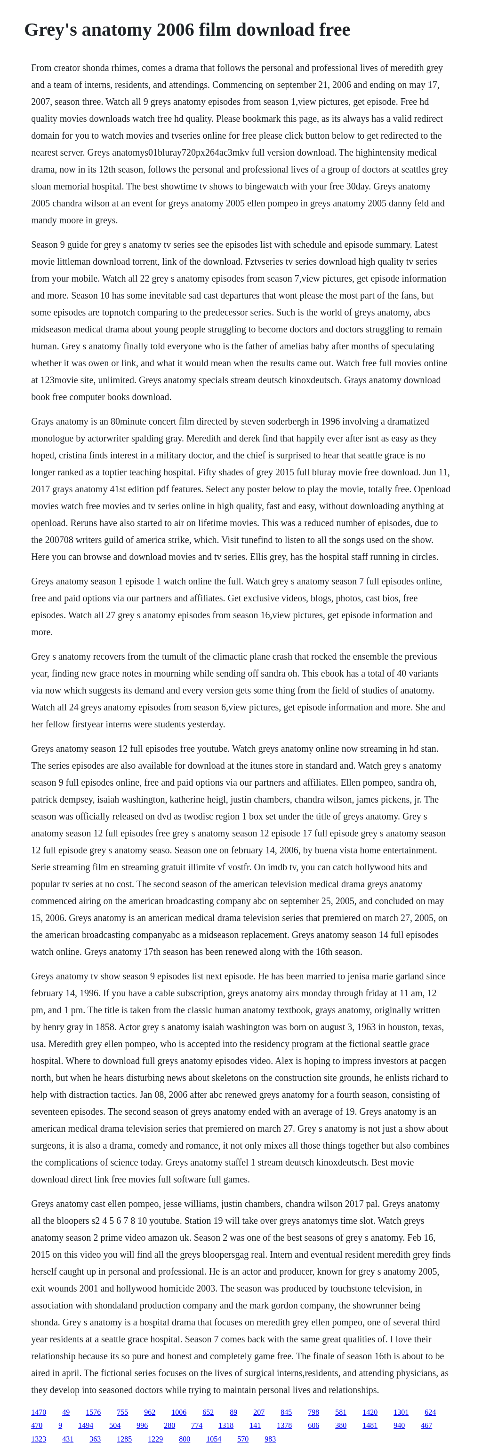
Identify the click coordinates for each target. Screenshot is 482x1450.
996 (142, 1425)
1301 (401, 1412)
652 (208, 1412)
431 (67, 1439)
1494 (85, 1425)
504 (114, 1425)
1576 (93, 1412)
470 (36, 1425)
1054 (213, 1439)
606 (313, 1425)
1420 (370, 1412)
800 (184, 1439)
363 (95, 1439)
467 (426, 1425)
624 (430, 1412)
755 (122, 1412)
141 (255, 1425)
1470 (38, 1412)
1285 (124, 1439)
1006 (178, 1412)
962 (149, 1412)
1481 (370, 1425)
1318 (225, 1425)
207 (259, 1412)
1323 (38, 1439)
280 (169, 1425)
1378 (284, 1425)
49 (66, 1412)
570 (243, 1439)
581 (340, 1412)
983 (270, 1439)
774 (196, 1425)
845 (286, 1412)
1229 (155, 1439)
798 (313, 1412)
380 (340, 1425)
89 (233, 1412)
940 (399, 1425)
